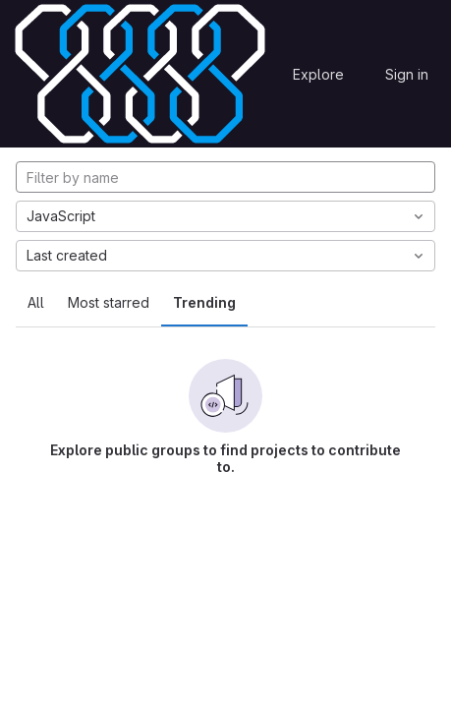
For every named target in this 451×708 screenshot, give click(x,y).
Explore (318, 74)
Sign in (406, 74)
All (36, 302)
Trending (204, 302)
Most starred (108, 302)
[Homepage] (140, 74)
